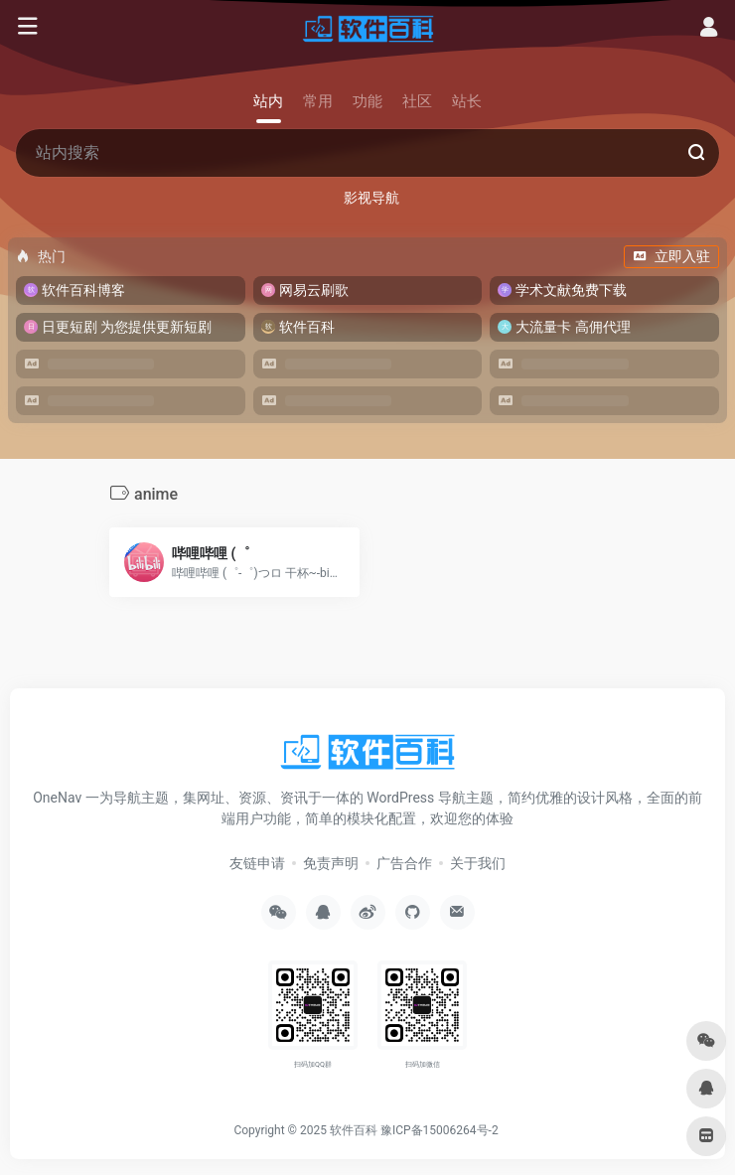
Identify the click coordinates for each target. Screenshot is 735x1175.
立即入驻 (671, 256)
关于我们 (478, 863)
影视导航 (371, 198)
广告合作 (404, 863)
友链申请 (257, 863)
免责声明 (331, 863)
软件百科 (353, 1130)
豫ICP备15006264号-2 (439, 1130)
